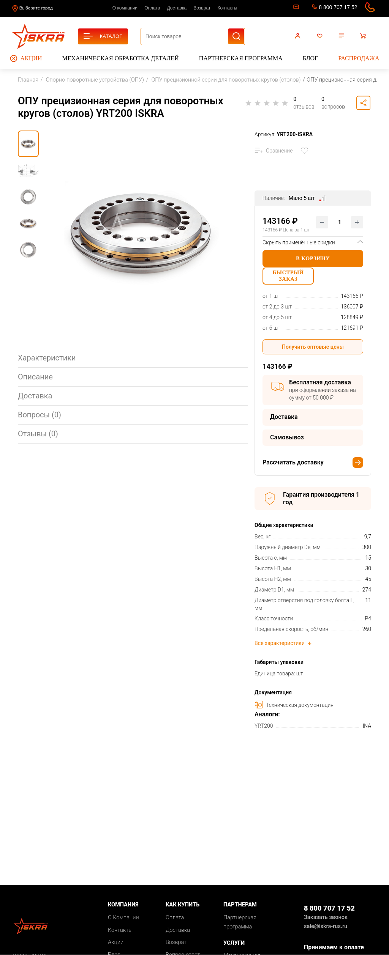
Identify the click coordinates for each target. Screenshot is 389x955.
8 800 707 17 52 (338, 7)
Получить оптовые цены (313, 350)
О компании (125, 8)
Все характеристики (284, 647)
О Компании (123, 921)
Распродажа (358, 58)
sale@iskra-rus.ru (295, 8)
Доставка (177, 8)
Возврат (201, 8)
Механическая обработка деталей (120, 58)
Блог (310, 58)
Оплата (152, 8)
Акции (26, 58)
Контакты (227, 8)
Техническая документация (294, 708)
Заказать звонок (326, 921)
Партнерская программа (241, 58)
